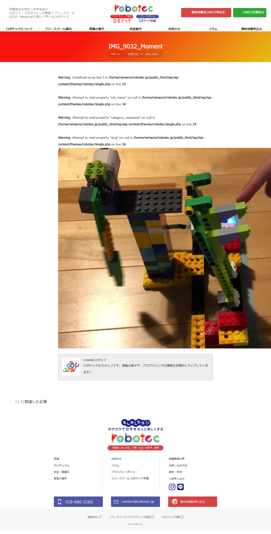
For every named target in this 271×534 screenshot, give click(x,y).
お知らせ (174, 30)
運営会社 (92, 521)
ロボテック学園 (171, 521)
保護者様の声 (177, 463)
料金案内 (135, 30)
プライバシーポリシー (124, 476)
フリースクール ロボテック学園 (130, 483)
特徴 (56, 463)
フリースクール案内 (58, 30)
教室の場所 (60, 483)
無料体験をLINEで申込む (208, 13)
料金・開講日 (61, 476)
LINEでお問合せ (254, 13)
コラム (212, 30)
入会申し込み (177, 483)
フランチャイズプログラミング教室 (130, 521)
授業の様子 (96, 30)
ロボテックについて (19, 30)
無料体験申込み (251, 30)
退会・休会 (175, 476)
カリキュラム (61, 469)
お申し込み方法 (178, 469)
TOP (113, 58)
